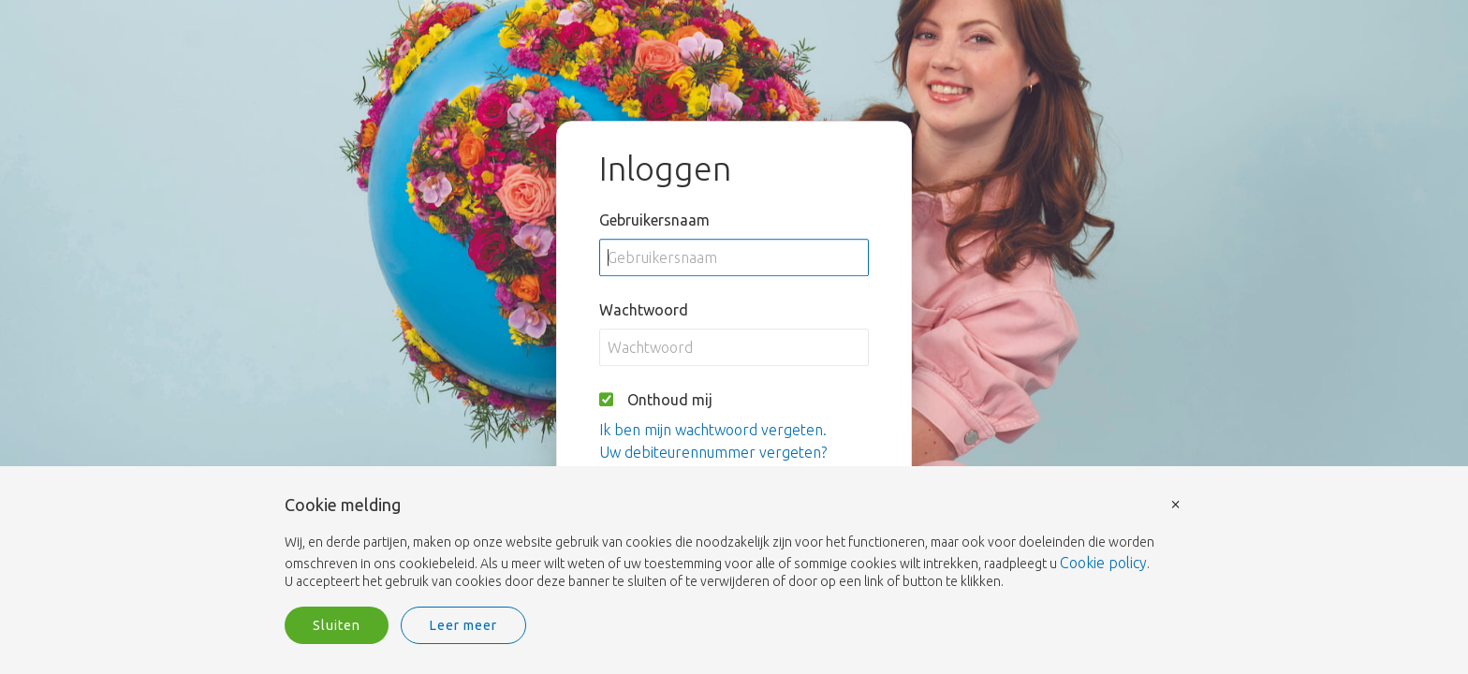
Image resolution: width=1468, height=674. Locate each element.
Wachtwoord (643, 309)
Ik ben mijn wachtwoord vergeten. (713, 429)
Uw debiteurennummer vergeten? (713, 452)
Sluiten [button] (336, 625)
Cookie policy (1103, 562)
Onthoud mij (669, 399)
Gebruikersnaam (654, 220)
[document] (734, 544)
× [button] (1176, 503)
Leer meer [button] (463, 625)
